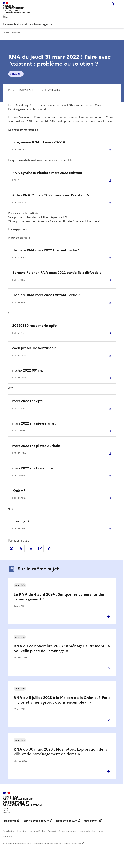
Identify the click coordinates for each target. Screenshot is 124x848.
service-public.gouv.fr (36, 821)
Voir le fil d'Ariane (11, 32)
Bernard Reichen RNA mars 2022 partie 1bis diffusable (57, 272)
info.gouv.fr (9, 821)
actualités (15, 74)
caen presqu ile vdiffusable (34, 347)
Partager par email (40, 548)
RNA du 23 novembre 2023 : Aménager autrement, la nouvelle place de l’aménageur (62, 648)
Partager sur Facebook (11, 548)
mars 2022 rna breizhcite (32, 468)
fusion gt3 (20, 521)
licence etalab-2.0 (72, 843)
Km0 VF (18, 490)
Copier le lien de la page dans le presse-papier (49, 548)
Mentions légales (37, 831)
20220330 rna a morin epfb (34, 325)
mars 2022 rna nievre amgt (34, 423)
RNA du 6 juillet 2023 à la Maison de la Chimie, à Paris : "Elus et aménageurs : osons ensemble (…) (62, 700)
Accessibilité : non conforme (62, 831)
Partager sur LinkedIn (30, 548)
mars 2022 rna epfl (27, 400)
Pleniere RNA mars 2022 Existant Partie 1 (46, 250)
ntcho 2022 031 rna (28, 370)
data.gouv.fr (91, 821)
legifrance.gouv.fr (66, 821)
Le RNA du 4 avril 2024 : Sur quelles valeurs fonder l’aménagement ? (59, 597)
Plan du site (8, 831)
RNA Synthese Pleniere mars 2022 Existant (47, 172)
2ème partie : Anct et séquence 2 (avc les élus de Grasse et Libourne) (52, 221)
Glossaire (21, 831)
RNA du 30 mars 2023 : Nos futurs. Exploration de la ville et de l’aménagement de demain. (60, 751)
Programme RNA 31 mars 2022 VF (39, 142)
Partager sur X (21, 548)
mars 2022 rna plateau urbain (36, 445)
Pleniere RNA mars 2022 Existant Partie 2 (46, 294)
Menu (119, 4)
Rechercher (112, 4)
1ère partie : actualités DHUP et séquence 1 (36, 217)
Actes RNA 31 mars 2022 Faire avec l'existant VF (51, 195)
